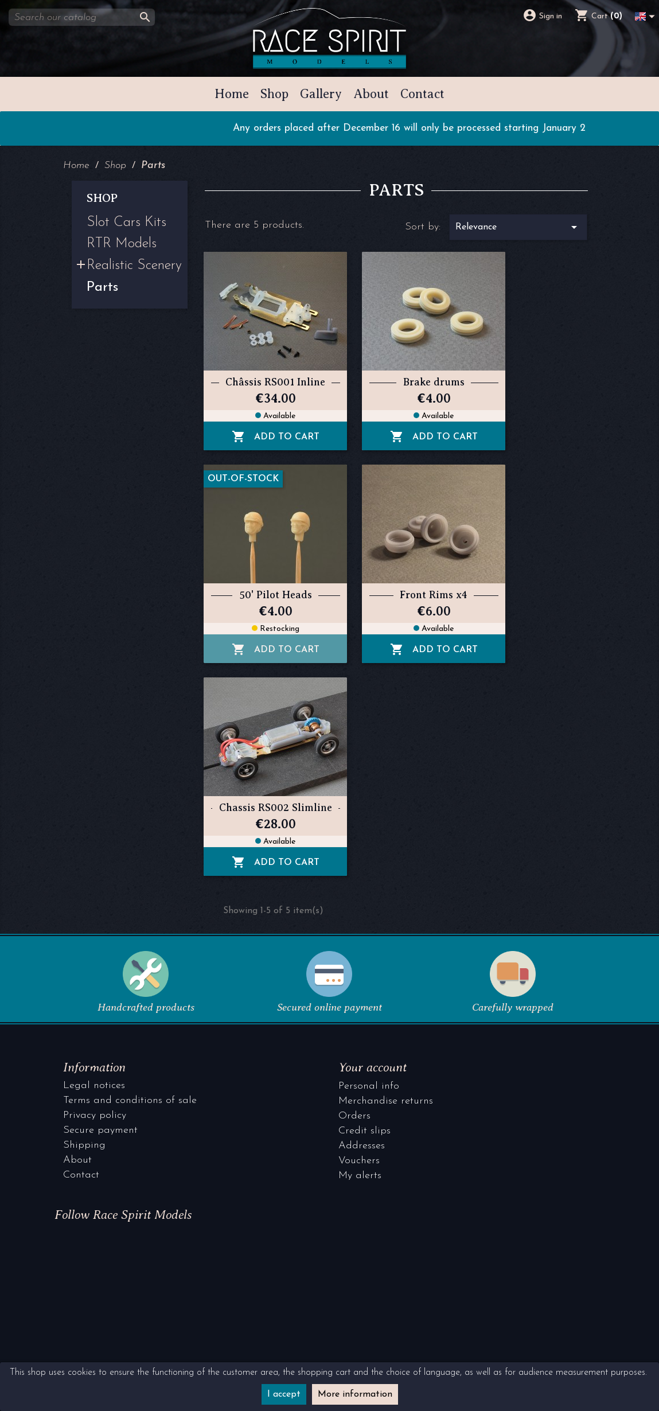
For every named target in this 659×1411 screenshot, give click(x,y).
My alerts (359, 1175)
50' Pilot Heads (275, 595)
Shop (102, 198)
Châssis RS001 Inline (275, 382)
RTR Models (122, 244)
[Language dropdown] (647, 14)
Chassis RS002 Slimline (275, 807)
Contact (81, 1175)
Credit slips (364, 1130)
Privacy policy (94, 1115)
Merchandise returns (385, 1101)
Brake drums (434, 382)
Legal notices (94, 1085)
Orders (354, 1115)
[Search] (82, 17)
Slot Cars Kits (126, 223)
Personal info (368, 1086)
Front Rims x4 (433, 595)
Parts (102, 288)
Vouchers (359, 1160)
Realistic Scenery (134, 266)
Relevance (518, 227)
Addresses (361, 1145)
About (77, 1160)
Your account (372, 1067)
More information (355, 1394)
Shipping (84, 1145)
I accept (284, 1394)
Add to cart (275, 437)
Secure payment (100, 1130)
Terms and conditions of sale (130, 1100)
